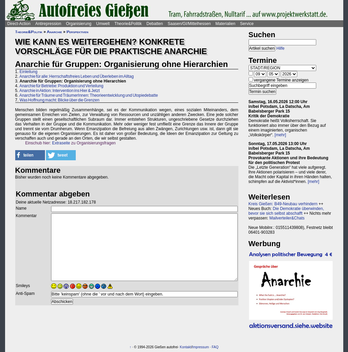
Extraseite (61, 143)
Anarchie (54, 31)
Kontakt (185, 347)
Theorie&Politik (128, 23)
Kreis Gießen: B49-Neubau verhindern (283, 204)
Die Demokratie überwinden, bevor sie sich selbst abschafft (286, 211)
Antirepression (48, 23)
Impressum (200, 347)
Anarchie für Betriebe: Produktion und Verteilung (61, 86)
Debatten (154, 23)
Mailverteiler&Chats (287, 218)
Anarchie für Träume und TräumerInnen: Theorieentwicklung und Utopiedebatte (88, 95)
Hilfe (280, 48)
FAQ (215, 347)
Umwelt (103, 23)
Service (247, 23)
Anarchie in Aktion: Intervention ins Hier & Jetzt (59, 90)
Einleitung (29, 71)
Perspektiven (77, 31)
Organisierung (78, 23)
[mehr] (280, 135)
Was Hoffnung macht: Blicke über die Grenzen (59, 100)
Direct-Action (19, 23)
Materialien (225, 23)
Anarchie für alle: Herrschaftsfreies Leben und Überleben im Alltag (76, 76)
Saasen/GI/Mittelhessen (189, 23)
